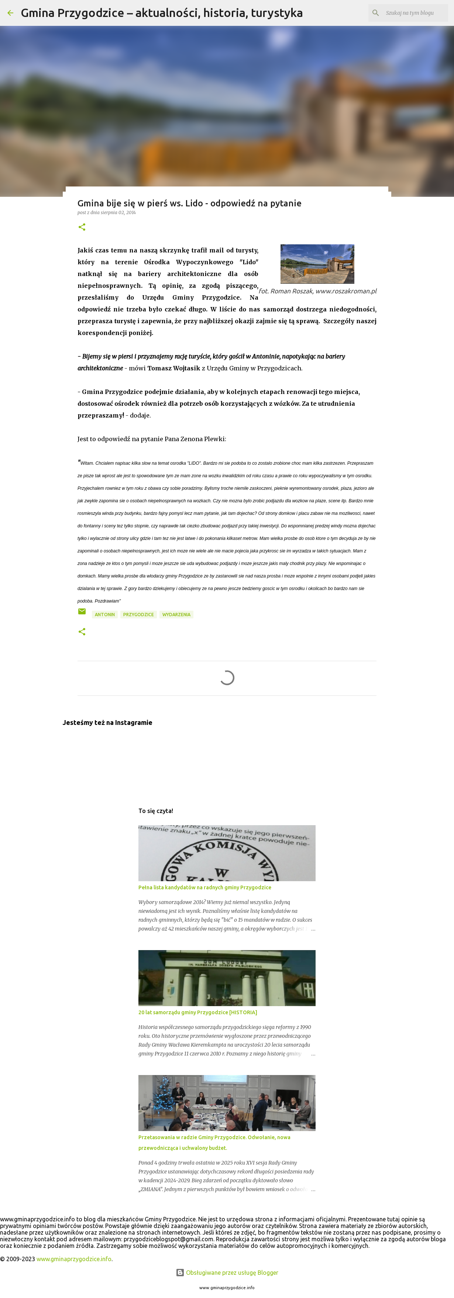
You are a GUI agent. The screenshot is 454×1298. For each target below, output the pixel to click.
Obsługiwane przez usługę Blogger (227, 1272)
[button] (82, 228)
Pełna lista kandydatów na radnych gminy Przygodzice (204, 887)
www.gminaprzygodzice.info (74, 1259)
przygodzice (138, 614)
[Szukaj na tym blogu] (409, 13)
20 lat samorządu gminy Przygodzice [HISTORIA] (197, 1012)
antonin (105, 614)
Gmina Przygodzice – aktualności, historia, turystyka (162, 12)
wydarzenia (176, 614)
